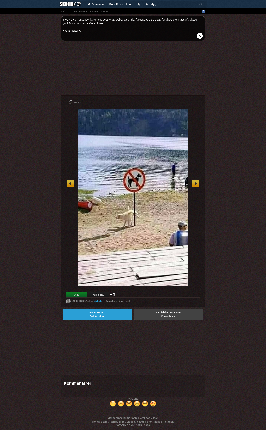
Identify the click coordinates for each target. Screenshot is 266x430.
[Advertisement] (133, 69)
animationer (79, 11)
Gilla (76, 294)
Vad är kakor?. (72, 30)
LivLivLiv (98, 301)
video (104, 11)
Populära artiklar (120, 4)
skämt (65, 11)
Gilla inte (98, 294)
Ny (138, 4)
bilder (94, 11)
